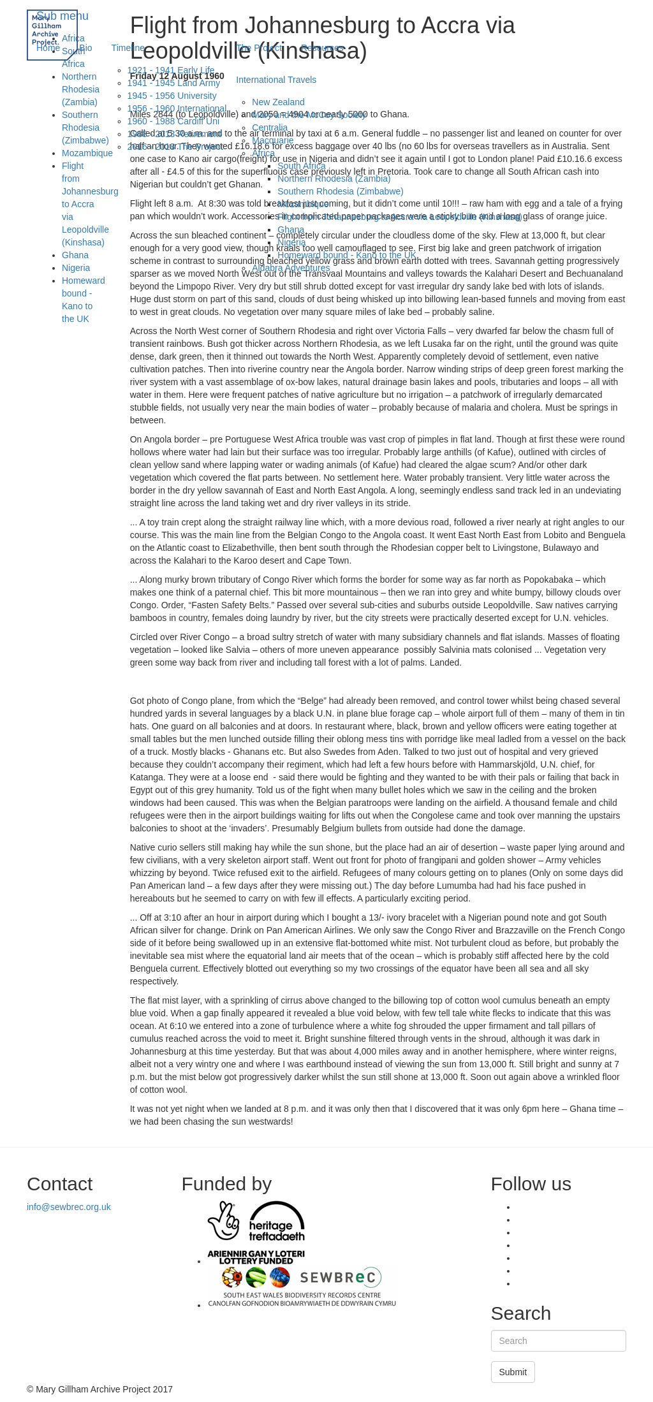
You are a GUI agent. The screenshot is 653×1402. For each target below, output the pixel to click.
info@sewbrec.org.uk (69, 1207)
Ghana (290, 229)
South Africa (301, 166)
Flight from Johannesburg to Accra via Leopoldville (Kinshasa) (399, 217)
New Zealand (278, 102)
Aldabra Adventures (291, 268)
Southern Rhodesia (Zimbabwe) (340, 191)
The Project (259, 48)
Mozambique (302, 204)
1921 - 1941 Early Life (171, 70)
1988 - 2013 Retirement (174, 134)
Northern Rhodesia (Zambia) (333, 178)
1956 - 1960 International (177, 108)
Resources (322, 48)
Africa (263, 153)
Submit (513, 1372)
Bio (85, 48)
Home (48, 48)
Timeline (128, 48)
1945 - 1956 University (172, 96)
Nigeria (291, 242)
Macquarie (272, 140)
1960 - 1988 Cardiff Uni (174, 121)
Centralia (270, 127)
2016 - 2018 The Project (175, 147)
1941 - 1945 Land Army (174, 83)
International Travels (276, 80)
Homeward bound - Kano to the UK (346, 255)
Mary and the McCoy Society (309, 115)
